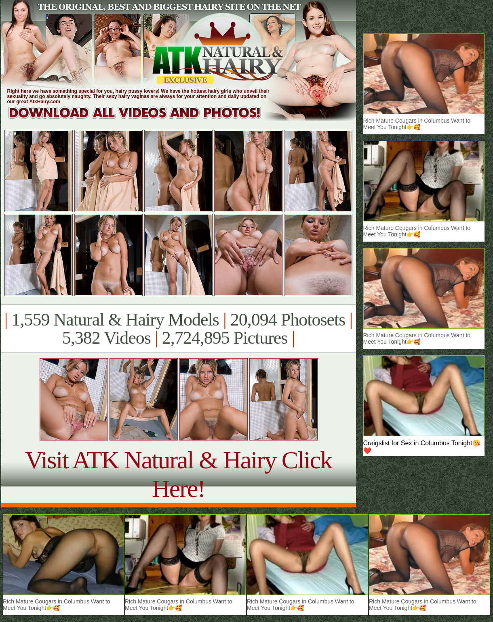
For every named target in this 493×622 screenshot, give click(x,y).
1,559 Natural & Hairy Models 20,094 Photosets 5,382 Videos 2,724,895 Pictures (178, 329)
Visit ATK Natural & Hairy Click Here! (178, 474)
